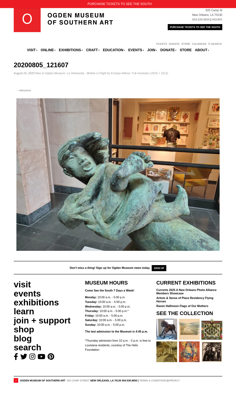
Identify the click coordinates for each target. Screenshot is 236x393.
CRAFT (93, 50)
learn (24, 311)
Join (152, 50)
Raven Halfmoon (182, 306)
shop (24, 329)
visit (22, 284)
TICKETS (161, 43)
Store (186, 50)
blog (23, 338)
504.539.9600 (201, 19)
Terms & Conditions (153, 380)
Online (48, 50)
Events (136, 50)
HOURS (217, 19)
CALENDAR (199, 43)
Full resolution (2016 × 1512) (150, 73)
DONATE (174, 43)
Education (114, 50)
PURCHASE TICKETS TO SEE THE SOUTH (195, 27)
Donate (168, 50)
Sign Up (159, 268)
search (27, 347)
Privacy (174, 380)
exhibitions (36, 302)
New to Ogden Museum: (82, 73)
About (202, 50)
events (27, 293)
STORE (185, 43)
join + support (42, 320)
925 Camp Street (78, 380)
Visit (32, 50)
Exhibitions (71, 50)
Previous (23, 90)
